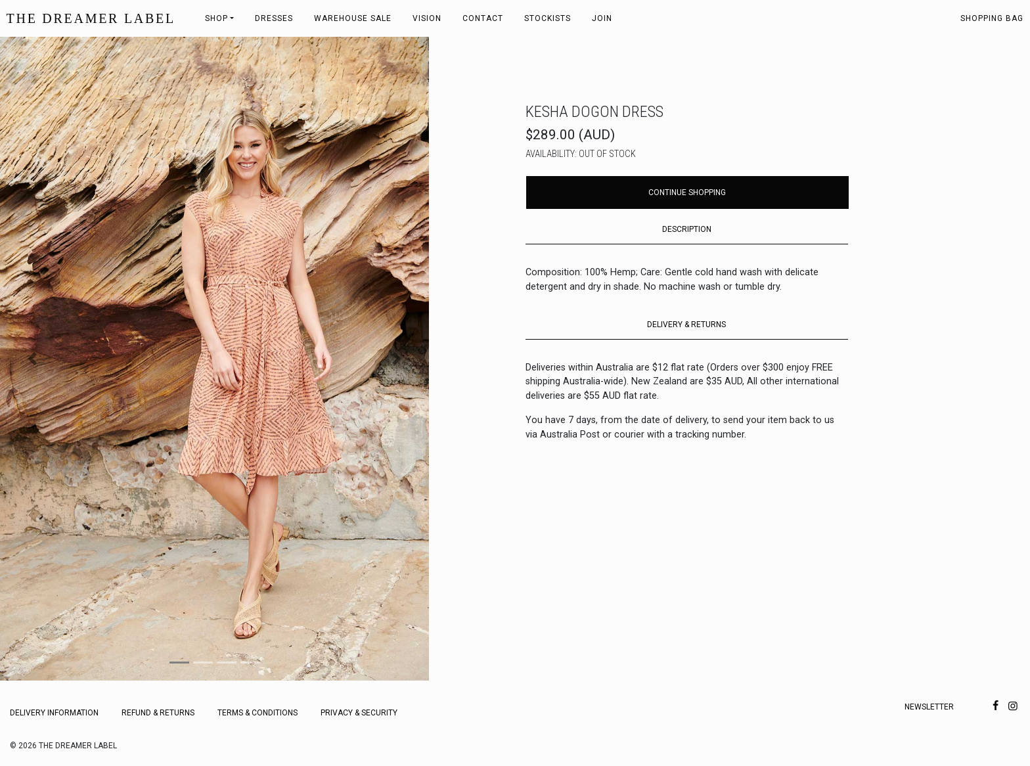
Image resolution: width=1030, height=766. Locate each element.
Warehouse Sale (353, 18)
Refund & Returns (158, 712)
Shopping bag (991, 18)
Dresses (274, 18)
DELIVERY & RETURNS (686, 324)
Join (602, 18)
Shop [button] (216, 18)
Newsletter (929, 706)
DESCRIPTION (686, 229)
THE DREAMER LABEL (91, 18)
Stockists (547, 18)
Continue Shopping (687, 192)
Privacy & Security (359, 712)
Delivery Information (54, 712)
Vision (427, 18)
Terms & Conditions (257, 712)
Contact (482, 18)
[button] (32, 359)
